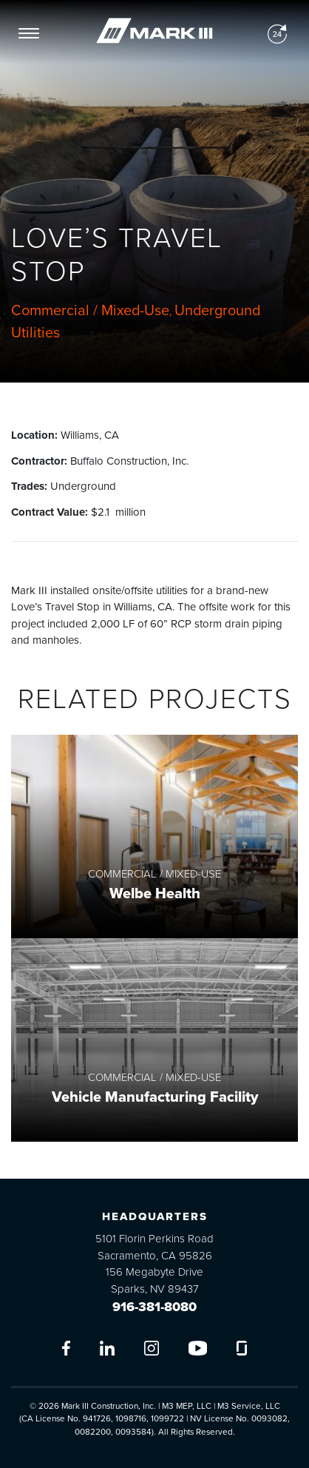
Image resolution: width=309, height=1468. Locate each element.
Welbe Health (154, 894)
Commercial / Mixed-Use (90, 311)
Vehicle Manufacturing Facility (155, 1097)
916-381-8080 (154, 1307)
